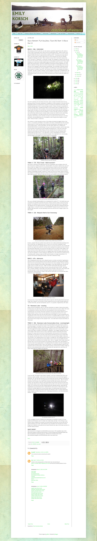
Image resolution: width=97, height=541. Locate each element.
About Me (20, 33)
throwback (81, 113)
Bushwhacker (76, 92)
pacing (82, 104)
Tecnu (75, 113)
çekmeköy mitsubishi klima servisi (38, 489)
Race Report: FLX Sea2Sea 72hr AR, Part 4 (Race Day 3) (79, 56)
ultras (75, 115)
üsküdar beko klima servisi (36, 498)
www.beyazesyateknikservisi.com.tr (38, 477)
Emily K (33, 442)
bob (32, 460)
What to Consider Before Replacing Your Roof (40, 463)
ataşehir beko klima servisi (36, 488)
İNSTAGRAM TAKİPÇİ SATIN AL (37, 475)
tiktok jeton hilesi (34, 480)
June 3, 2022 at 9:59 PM (42, 486)
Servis (32, 478)
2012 (76, 81)
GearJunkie (76, 99)
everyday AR (80, 96)
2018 (76, 48)
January (78, 76)
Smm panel (33, 471)
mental (75, 103)
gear (82, 98)
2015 (76, 50)
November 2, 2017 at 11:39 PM (42, 452)
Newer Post (30, 524)
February (78, 74)
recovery (79, 109)
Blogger (56, 534)
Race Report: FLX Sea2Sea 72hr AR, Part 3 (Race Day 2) (79, 62)
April (77, 52)
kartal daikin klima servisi (36, 492)
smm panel (33, 472)
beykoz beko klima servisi (36, 497)
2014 (76, 78)
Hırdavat (33, 476)
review (75, 110)
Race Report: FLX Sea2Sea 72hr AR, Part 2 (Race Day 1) (79, 68)
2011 (76, 83)
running (81, 110)
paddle (75, 105)
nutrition (81, 103)
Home (14, 33)
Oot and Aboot (62, 33)
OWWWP (34, 444)
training (75, 114)
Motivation (45, 33)
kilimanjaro (76, 101)
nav (78, 103)
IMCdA (81, 100)
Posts (76, 40)
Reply (32, 456)
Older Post (67, 524)
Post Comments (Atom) (38, 526)
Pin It (29, 438)
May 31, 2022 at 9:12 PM (42, 469)
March (77, 72)
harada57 (33, 452)
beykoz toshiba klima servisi (37, 494)
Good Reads (53, 33)
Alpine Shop (80, 89)
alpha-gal (75, 89)
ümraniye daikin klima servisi (37, 493)
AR (31, 444)
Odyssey (75, 104)
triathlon (81, 114)
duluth (77, 95)
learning (81, 101)
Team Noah (80, 111)
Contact (78, 33)
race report (38, 444)
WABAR (78, 115)
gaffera (47, 534)
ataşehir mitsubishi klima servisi (37, 490)
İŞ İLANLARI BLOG (35, 473)
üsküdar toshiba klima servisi (37, 495)
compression (76, 94)
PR (78, 105)
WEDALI (81, 115)
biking (81, 91)
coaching (81, 92)
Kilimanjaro (71, 33)
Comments (77, 42)
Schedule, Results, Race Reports (33, 33)
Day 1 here (30, 46)
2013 (76, 80)
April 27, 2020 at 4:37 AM (38, 460)
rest (82, 109)
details (79, 94)
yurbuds (75, 117)
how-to (78, 100)
